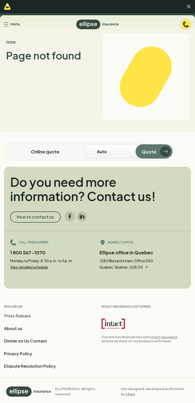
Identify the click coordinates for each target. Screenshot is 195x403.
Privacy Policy (18, 353)
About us (13, 328)
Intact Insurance (163, 337)
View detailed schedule (29, 267)
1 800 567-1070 (27, 252)
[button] (189, 6)
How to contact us (35, 217)
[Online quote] (117, 151)
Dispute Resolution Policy (30, 366)
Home (10, 42)
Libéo (130, 394)
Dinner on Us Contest (25, 341)
